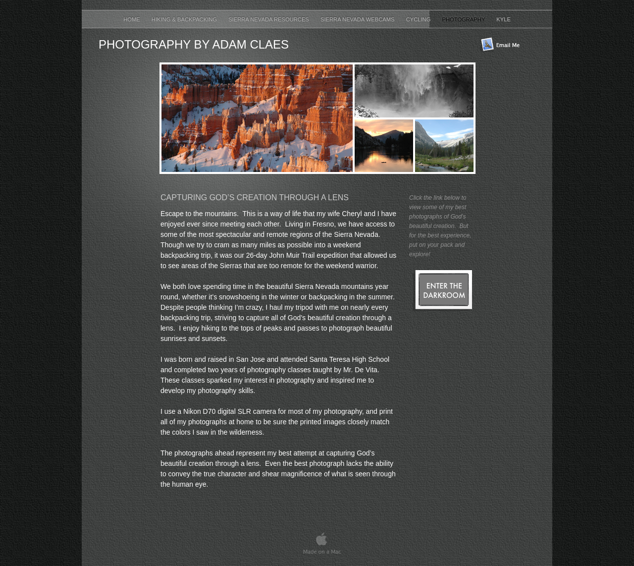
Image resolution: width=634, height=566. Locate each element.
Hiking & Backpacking (185, 19)
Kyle (503, 19)
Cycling (419, 19)
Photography (464, 19)
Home (132, 19)
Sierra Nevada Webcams (358, 19)
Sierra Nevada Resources (269, 19)
